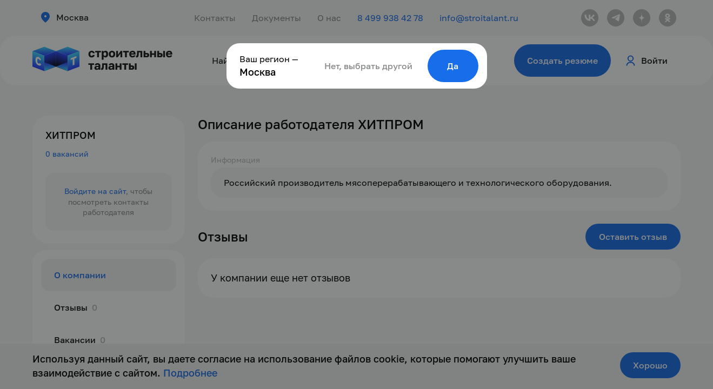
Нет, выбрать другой (368, 66)
